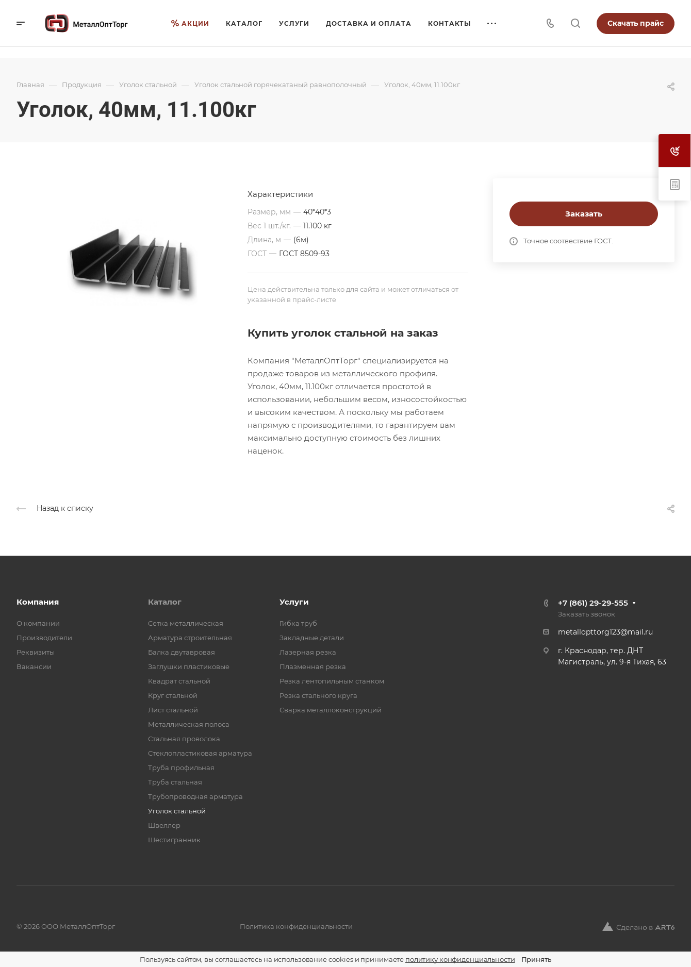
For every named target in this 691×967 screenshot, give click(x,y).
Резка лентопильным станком (331, 681)
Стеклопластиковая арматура (200, 753)
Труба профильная (181, 767)
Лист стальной (173, 710)
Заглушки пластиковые (188, 666)
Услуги (294, 602)
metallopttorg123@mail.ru (605, 632)
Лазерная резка (307, 652)
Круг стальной (173, 695)
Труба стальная (175, 782)
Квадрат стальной (179, 681)
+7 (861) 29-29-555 (593, 603)
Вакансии (34, 666)
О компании (38, 623)
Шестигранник (174, 840)
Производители (44, 637)
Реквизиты (36, 652)
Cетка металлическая (185, 623)
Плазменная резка (312, 666)
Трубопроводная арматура (195, 796)
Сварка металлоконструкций (330, 710)
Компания (38, 602)
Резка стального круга (318, 695)
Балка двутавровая (181, 652)
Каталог (165, 602)
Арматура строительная (190, 637)
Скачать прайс (635, 23)
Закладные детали (311, 637)
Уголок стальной (177, 811)
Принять (536, 959)
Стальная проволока (184, 739)
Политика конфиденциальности (296, 926)
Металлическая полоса (188, 724)
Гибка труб (298, 623)
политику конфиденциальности (460, 959)
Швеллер (164, 825)
